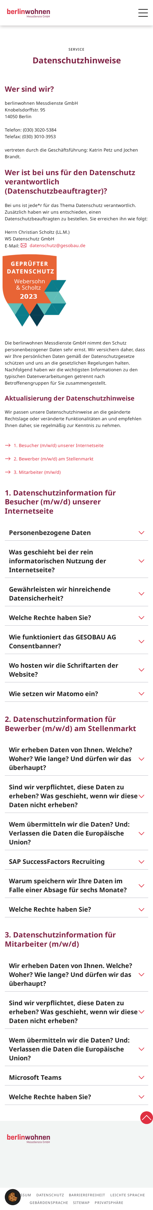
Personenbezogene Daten (50, 532)
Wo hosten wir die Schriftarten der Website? (63, 670)
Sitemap (81, 1202)
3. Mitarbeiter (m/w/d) (37, 472)
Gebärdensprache (49, 1202)
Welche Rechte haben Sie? (50, 617)
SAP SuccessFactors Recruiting (57, 861)
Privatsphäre (109, 1202)
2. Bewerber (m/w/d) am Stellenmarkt (53, 459)
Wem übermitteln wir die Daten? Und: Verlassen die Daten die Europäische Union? (69, 833)
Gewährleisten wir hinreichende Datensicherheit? (60, 593)
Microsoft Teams (35, 1077)
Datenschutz (50, 1194)
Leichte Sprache (127, 1194)
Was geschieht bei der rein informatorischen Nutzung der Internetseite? (57, 561)
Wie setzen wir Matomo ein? (53, 693)
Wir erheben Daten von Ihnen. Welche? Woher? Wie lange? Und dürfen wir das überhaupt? (70, 758)
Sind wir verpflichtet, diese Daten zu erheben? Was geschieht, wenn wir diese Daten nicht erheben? (73, 796)
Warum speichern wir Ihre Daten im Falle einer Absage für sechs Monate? (68, 885)
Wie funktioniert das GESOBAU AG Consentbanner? (62, 641)
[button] (13, 1196)
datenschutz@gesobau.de (57, 245)
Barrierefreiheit (87, 1194)
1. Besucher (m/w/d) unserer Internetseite (59, 445)
